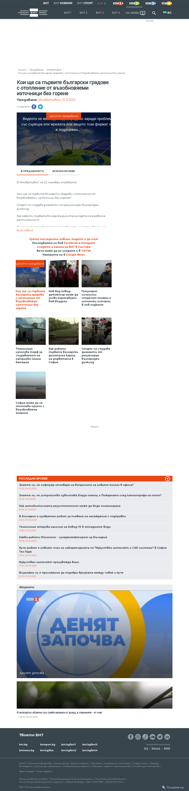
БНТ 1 (67, 12)
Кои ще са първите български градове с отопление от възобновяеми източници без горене (71, 73)
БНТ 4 (116, 12)
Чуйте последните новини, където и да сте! (63, 239)
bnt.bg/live (47, 750)
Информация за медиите (76, 766)
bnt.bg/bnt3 (89, 744)
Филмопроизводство (40, 763)
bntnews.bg (26, 750)
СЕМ (88, 782)
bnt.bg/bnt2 (68, 750)
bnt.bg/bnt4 (90, 750)
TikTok (86, 250)
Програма (96, 763)
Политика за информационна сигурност (41, 782)
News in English (26, 771)
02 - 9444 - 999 (157, 749)
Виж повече (25, 230)
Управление (110, 763)
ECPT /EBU (98, 782)
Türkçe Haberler (43, 771)
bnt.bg (23, 744)
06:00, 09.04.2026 (28, 717)
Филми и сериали (80, 763)
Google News (75, 254)
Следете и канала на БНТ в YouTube (64, 246)
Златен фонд (61, 763)
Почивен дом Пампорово (146, 766)
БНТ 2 (83, 12)
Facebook (71, 243)
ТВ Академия (26, 766)
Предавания (37, 69)
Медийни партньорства (117, 766)
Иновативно (54, 69)
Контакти (125, 763)
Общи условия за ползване (33, 779)
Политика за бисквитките (110, 779)
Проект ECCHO (114, 782)
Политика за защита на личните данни (71, 779)
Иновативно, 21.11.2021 (57, 100)
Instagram (88, 243)
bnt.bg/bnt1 (68, 744)
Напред (154, 763)
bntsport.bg (47, 744)
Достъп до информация (48, 766)
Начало (22, 69)
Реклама (150, 21)
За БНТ (22, 763)
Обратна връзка (75, 782)
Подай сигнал (140, 763)
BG (169, 12)
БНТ (46, 3)
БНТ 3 (100, 12)
